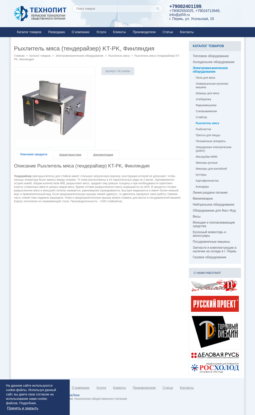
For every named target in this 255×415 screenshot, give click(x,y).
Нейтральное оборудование (213, 204)
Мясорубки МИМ (206, 156)
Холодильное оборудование (213, 62)
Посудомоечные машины (211, 241)
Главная (19, 55)
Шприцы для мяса (207, 93)
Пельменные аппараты (211, 141)
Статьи (168, 32)
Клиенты (119, 32)
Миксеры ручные (207, 162)
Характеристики (70, 154)
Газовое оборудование (209, 257)
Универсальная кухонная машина (212, 85)
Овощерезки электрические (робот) (214, 149)
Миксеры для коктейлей (211, 168)
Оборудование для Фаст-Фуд (214, 210)
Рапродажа (56, 32)
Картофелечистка (207, 180)
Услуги (101, 32)
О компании (80, 32)
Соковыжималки (206, 111)
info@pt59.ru (179, 15)
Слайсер (201, 117)
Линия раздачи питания (210, 192)
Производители (144, 32)
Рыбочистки (203, 129)
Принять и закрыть (22, 408)
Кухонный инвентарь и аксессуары (209, 233)
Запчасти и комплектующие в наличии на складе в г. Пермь (214, 249)
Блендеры (202, 186)
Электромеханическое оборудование (79, 55)
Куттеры (201, 174)
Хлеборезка (203, 99)
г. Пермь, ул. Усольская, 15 (191, 19)
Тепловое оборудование (211, 56)
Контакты (187, 32)
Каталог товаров (29, 32)
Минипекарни (203, 198)
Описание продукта (33, 154)
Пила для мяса (205, 77)
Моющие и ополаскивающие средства (214, 224)
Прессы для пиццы (208, 135)
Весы (197, 216)
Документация (103, 154)
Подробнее (27, 403)
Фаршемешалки (206, 105)
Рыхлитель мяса (118, 55)
